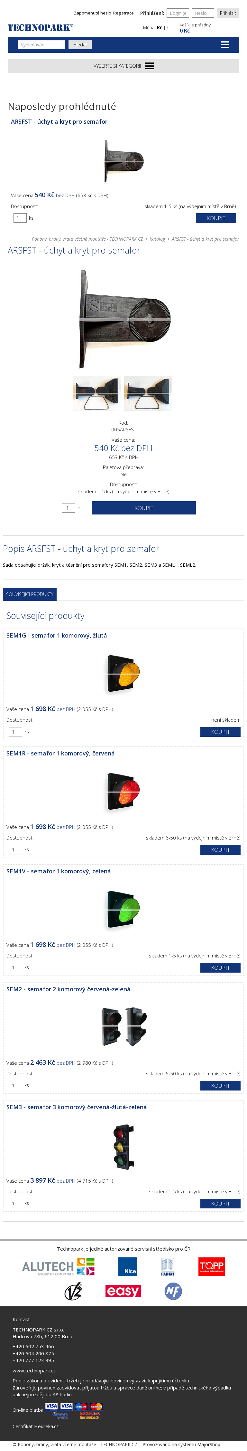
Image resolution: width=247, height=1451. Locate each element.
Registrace (123, 13)
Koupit (215, 218)
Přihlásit (228, 13)
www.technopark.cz (34, 1370)
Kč (159, 27)
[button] (208, 27)
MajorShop (208, 1444)
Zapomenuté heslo (92, 13)
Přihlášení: (152, 13)
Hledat (80, 45)
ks (31, 218)
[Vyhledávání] (41, 44)
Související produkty (29, 594)
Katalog (157, 239)
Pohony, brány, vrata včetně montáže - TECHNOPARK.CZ (87, 239)
